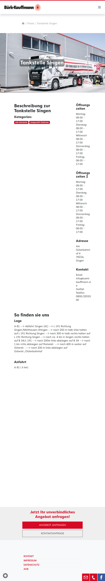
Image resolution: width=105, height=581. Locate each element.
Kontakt (29, 556)
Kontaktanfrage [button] (52, 533)
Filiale (30, 23)
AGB (26, 569)
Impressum (30, 560)
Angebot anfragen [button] (52, 525)
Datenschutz (31, 565)
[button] (5, 575)
